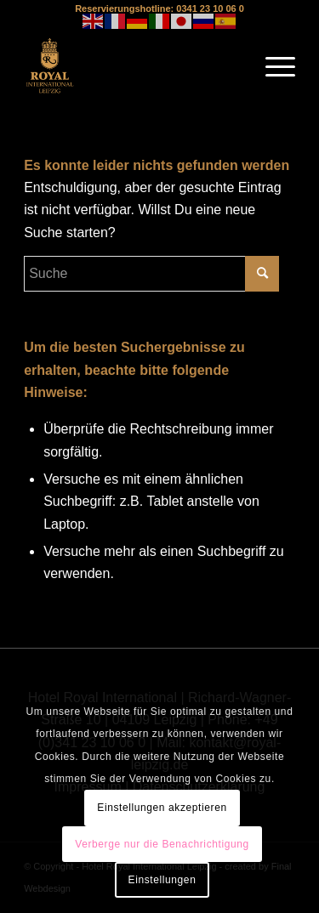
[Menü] (271, 66)
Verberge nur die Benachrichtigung (162, 844)
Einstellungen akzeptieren (161, 808)
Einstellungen (162, 880)
